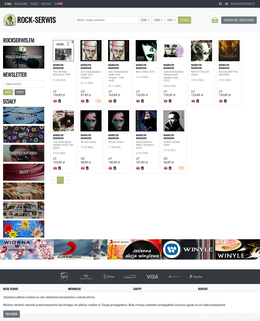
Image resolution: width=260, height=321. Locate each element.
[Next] (67, 180)
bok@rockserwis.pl (240, 4)
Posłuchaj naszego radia (24, 57)
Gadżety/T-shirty (24, 209)
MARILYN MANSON (58, 66)
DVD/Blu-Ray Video (24, 153)
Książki (23, 191)
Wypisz (20, 92)
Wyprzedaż (23, 228)
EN (58, 4)
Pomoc (34, 4)
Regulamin (21, 4)
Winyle (23, 134)
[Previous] (53, 180)
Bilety (24, 172)
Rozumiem (11, 314)
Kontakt (46, 4)
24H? (170, 20)
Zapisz (8, 92)
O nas (8, 4)
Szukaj (184, 20)
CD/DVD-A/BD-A (23, 115)
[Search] (106, 20)
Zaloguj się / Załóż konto (239, 20)
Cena (157, 20)
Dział (144, 20)
